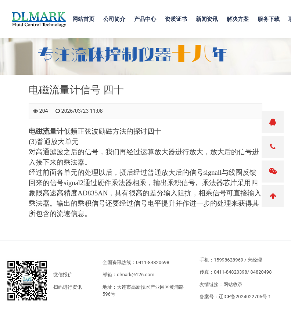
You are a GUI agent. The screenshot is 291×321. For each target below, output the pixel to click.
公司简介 (114, 18)
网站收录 (232, 284)
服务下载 (269, 18)
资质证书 (176, 18)
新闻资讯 (207, 18)
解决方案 (238, 18)
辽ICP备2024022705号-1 (245, 296)
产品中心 (145, 18)
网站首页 (83, 18)
